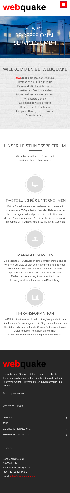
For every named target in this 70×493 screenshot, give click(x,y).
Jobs (5, 423)
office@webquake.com (22, 476)
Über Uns (8, 417)
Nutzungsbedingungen (16, 434)
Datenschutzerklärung (17, 429)
